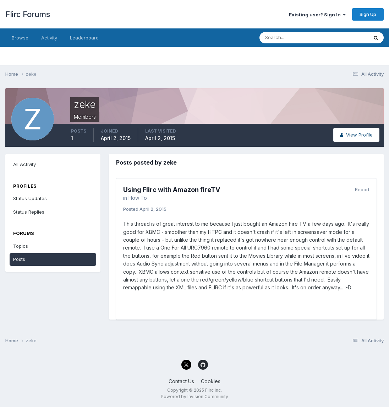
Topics (20, 246)
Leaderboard (84, 38)
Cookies (210, 381)
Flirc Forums (27, 14)
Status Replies (28, 212)
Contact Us (181, 381)
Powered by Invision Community (194, 396)
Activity (49, 38)
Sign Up (368, 14)
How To (137, 198)
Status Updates (30, 198)
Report (362, 189)
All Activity (24, 164)
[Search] (290, 37)
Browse (20, 38)
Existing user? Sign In (317, 14)
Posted (144, 209)
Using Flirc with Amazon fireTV (171, 189)
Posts (19, 259)
